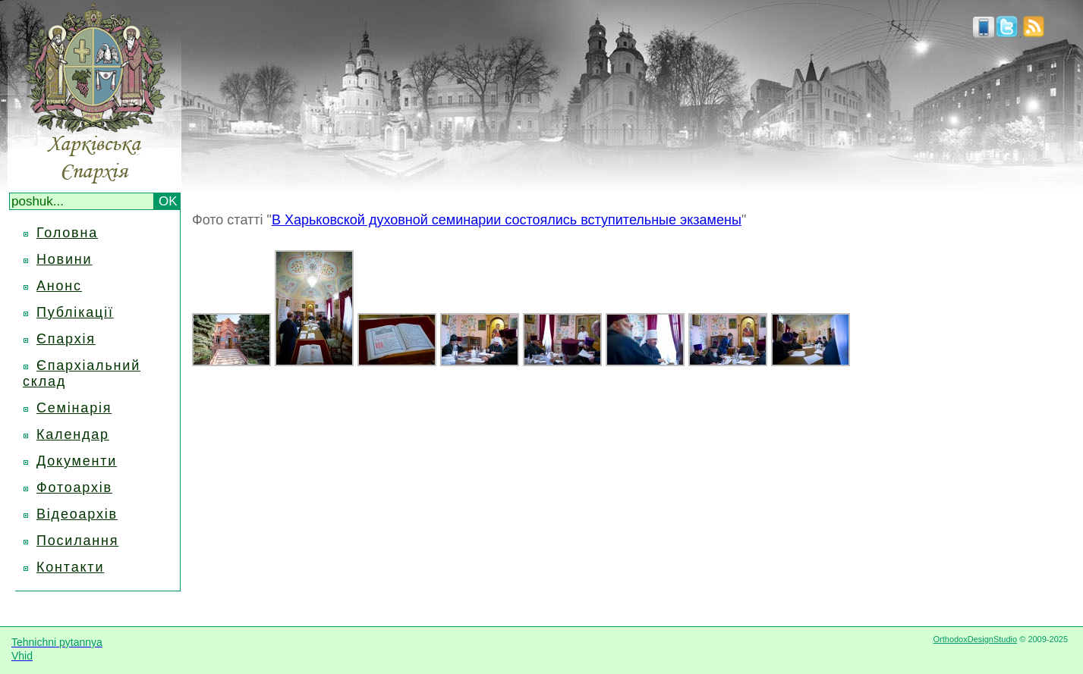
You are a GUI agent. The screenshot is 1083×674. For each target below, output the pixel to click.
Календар (72, 434)
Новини (64, 259)
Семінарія (74, 407)
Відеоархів (77, 514)
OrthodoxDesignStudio (975, 639)
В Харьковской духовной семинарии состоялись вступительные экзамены (506, 219)
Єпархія (66, 338)
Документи (76, 461)
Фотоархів (74, 487)
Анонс (59, 285)
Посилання (77, 540)
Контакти (70, 567)
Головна (67, 232)
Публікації (75, 312)
